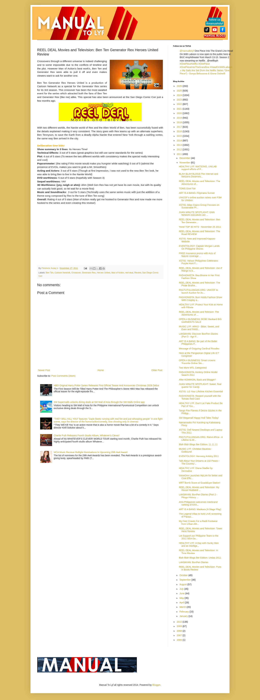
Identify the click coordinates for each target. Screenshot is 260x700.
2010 (180, 621)
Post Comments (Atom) (63, 375)
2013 (180, 145)
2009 (180, 626)
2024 (180, 95)
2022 (180, 104)
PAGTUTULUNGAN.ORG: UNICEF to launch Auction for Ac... (198, 291)
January (183, 616)
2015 (180, 136)
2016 (180, 131)
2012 (180, 149)
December (185, 158)
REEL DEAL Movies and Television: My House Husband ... (199, 488)
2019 (180, 117)
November (185, 162)
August (183, 584)
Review (137, 273)
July (181, 589)
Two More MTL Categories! (193, 367)
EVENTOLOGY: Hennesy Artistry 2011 (199, 456)
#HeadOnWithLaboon (221, 67)
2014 (180, 140)
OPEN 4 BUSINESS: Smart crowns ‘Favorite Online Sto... (197, 362)
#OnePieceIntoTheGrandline (194, 67)
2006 (180, 640)
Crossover (76, 273)
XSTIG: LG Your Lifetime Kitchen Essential (201, 391)
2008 (180, 631)
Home (101, 370)
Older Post (156, 370)
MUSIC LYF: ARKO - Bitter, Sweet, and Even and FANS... (199, 328)
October (183, 575)
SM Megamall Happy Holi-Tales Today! (199, 418)
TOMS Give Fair (187, 188)
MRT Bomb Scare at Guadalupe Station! (199, 482)
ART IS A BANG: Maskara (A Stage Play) (200, 509)
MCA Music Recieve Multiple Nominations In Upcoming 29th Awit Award (91, 452)
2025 (180, 90)
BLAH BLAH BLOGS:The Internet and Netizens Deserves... (198, 175)
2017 (180, 127)
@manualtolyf (187, 50)
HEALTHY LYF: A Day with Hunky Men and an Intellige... (199, 544)
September (185, 579)
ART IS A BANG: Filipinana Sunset (197, 193)
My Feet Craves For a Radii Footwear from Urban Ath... (198, 522)
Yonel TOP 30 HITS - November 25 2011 (200, 227)
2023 (180, 99)
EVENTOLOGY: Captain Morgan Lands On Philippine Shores (199, 247)
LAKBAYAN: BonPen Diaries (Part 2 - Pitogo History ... (198, 496)
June (182, 593)
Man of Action (117, 273)
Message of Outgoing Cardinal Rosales (199, 348)
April (182, 602)
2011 (180, 154)
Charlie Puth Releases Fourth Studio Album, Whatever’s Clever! (86, 435)
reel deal (129, 273)
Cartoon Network (62, 273)
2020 (180, 113)
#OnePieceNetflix (189, 63)
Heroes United (103, 273)
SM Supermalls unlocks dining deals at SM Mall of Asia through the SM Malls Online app (99, 402)
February (184, 611)
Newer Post (44, 370)
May (181, 598)
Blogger (156, 685)
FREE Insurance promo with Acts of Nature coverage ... (197, 254)
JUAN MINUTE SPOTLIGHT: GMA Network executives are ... (197, 213)
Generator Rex (89, 273)
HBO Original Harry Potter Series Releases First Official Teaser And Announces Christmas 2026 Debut (106, 385)
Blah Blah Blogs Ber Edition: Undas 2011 (200, 557)
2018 (180, 122)
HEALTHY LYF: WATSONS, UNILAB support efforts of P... (198, 168)
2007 (180, 635)
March (183, 607)
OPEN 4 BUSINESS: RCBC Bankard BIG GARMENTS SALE (200, 320)
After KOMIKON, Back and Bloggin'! (197, 379)
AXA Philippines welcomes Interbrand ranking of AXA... (198, 503)
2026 (180, 86)
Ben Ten (49, 273)
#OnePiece (204, 63)
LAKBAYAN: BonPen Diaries (193, 562)
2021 (180, 108)
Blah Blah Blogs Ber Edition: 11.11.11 (198, 444)
